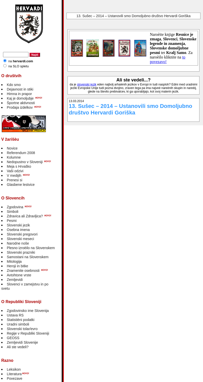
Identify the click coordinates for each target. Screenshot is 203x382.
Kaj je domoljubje (20, 98)
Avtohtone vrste (19, 275)
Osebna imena (18, 230)
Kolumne (14, 157)
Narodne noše (18, 243)
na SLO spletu (18, 66)
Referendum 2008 (21, 153)
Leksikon (14, 369)
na (20, 61)
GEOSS (13, 338)
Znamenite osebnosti (23, 271)
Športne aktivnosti (21, 103)
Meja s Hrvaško (19, 166)
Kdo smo (14, 85)
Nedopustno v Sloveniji (25, 162)
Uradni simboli (18, 324)
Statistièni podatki (21, 320)
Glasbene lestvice (21, 185)
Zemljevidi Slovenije (22, 342)
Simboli (12, 212)
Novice (12, 148)
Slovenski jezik (18, 225)
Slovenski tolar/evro (22, 329)
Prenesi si (14, 180)
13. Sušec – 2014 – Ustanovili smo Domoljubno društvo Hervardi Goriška (134, 16)
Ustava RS (15, 315)
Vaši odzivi (15, 171)
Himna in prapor (19, 94)
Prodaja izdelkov (20, 107)
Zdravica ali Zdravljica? (25, 216)
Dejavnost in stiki (20, 89)
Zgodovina (15, 207)
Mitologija (14, 261)
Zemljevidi (15, 280)
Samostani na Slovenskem (28, 257)
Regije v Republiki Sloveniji (28, 333)
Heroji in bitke (17, 266)
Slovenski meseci (20, 239)
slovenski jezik (86, 84)
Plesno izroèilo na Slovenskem (31, 248)
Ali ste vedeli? (17, 347)
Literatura (14, 374)
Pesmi (12, 221)
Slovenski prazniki (21, 252)
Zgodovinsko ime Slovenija (28, 311)
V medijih (14, 175)
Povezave (14, 378)
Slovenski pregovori (22, 234)
